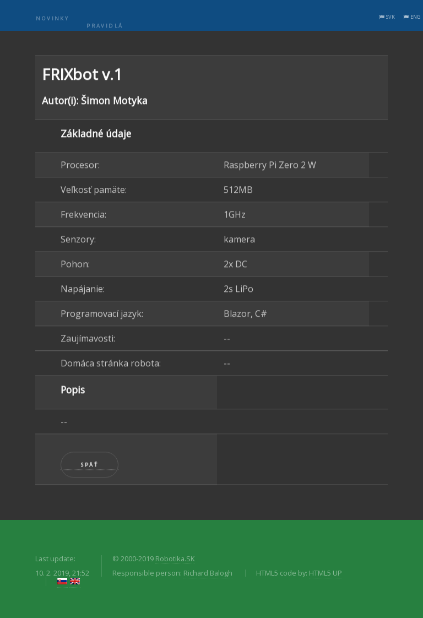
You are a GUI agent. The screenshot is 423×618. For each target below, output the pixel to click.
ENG (415, 16)
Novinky (52, 23)
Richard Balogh (207, 573)
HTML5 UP (325, 573)
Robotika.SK (174, 558)
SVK (390, 16)
